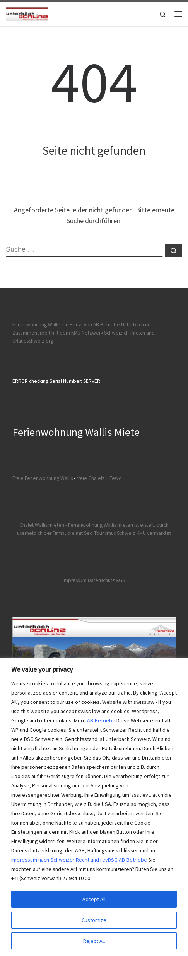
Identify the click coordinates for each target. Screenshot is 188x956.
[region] (94, 807)
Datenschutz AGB (106, 580)
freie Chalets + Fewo (99, 478)
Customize (94, 920)
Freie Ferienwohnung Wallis (42, 478)
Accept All (94, 899)
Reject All (94, 940)
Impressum (75, 580)
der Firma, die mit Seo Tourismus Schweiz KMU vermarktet (107, 533)
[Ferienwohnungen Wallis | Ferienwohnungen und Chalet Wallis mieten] (27, 12)
